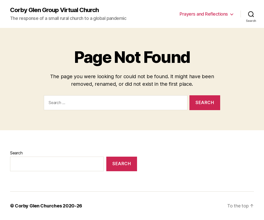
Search (16, 152)
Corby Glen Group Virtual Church (54, 10)
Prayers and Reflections (204, 14)
